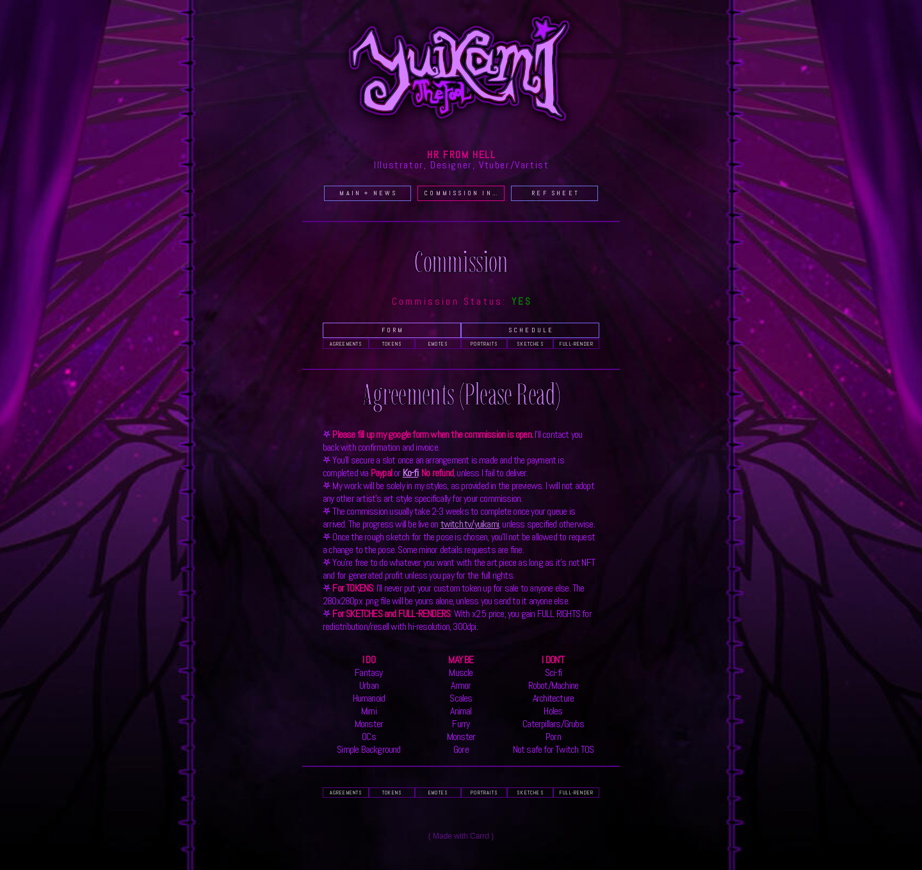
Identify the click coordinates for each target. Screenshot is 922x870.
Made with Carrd (461, 836)
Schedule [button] (531, 330)
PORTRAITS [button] (484, 344)
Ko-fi (410, 472)
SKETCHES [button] (530, 344)
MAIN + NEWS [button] (368, 193)
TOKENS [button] (392, 344)
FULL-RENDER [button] (577, 344)
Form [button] (393, 330)
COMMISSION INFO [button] (463, 193)
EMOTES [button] (438, 344)
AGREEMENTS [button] (346, 344)
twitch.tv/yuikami (470, 524)
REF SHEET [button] (555, 193)
